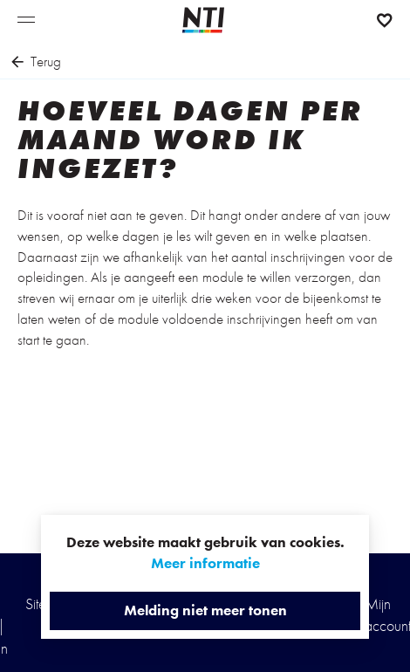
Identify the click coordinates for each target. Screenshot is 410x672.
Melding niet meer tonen (205, 610)
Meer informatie (205, 563)
